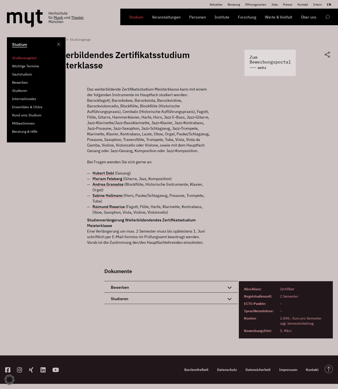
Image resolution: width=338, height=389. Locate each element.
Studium (136, 17)
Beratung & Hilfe (25, 131)
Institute (221, 17)
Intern (317, 4)
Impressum (288, 369)
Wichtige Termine (25, 66)
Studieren (19, 90)
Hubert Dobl (103, 173)
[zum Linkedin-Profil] (45, 370)
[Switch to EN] (328, 4)
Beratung (234, 4)
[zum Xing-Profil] (33, 370)
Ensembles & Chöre (27, 107)
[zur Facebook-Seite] (9, 370)
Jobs (274, 4)
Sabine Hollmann (107, 195)
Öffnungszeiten (255, 4)
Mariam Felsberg (107, 178)
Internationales (24, 99)
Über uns (308, 17)
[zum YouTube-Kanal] (56, 370)
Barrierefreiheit (196, 369)
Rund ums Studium (26, 115)
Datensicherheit (258, 369)
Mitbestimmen (23, 123)
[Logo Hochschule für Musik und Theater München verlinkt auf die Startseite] (25, 19)
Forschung (247, 17)
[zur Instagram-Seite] (21, 370)
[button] (9, 379)
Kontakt (302, 4)
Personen (197, 17)
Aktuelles (216, 4)
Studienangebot (24, 58)
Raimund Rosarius (108, 206)
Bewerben (20, 82)
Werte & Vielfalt (278, 17)
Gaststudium (22, 74)
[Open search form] (327, 18)
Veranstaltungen (166, 17)
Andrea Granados (108, 184)
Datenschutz (227, 369)
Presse (287, 4)
